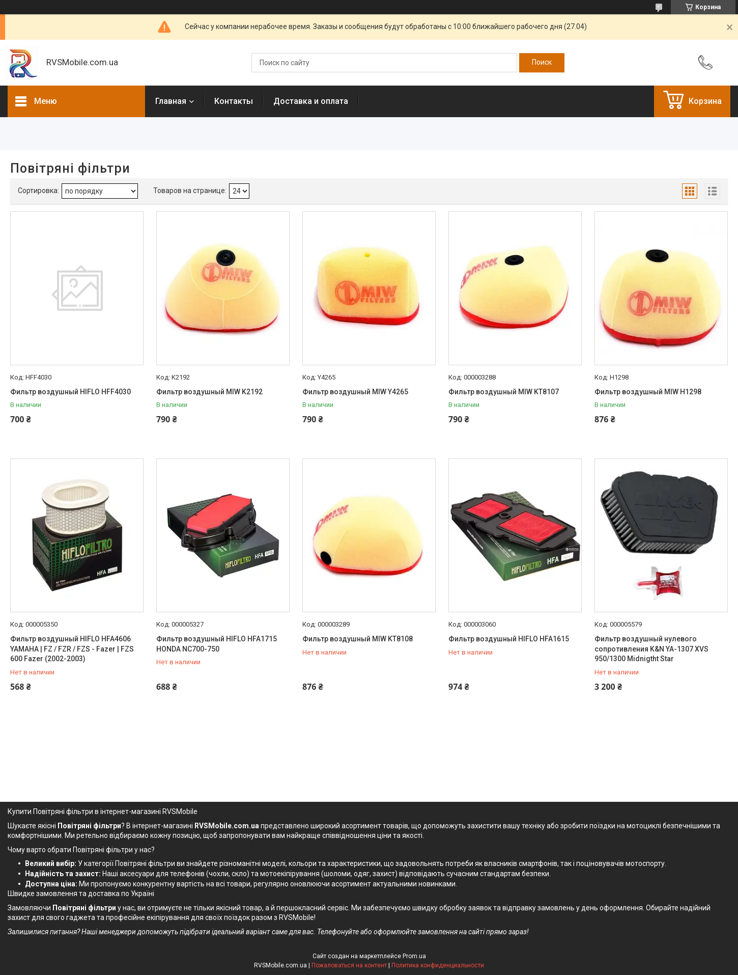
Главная (170, 101)
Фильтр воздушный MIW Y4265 (355, 392)
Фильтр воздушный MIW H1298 (647, 392)
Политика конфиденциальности (437, 965)
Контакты (233, 101)
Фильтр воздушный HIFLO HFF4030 (70, 392)
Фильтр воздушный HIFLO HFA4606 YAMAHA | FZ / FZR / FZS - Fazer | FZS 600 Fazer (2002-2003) (72, 649)
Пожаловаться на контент (349, 965)
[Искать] (541, 62)
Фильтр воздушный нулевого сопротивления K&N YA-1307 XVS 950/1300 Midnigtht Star (651, 649)
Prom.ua (414, 956)
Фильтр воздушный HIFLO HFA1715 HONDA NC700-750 (216, 644)
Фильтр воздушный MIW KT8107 (503, 392)
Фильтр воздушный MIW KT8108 (357, 639)
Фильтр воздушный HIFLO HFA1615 (508, 639)
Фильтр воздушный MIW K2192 (209, 392)
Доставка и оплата (310, 101)
